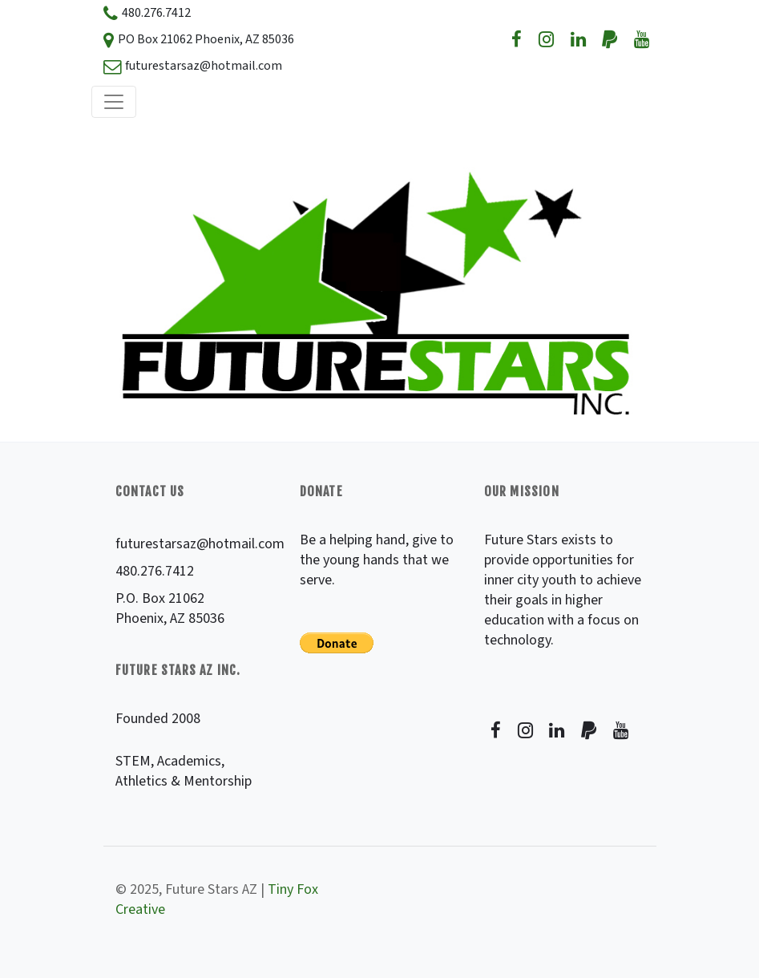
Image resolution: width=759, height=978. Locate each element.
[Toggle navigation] (113, 102)
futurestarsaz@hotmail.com (200, 544)
